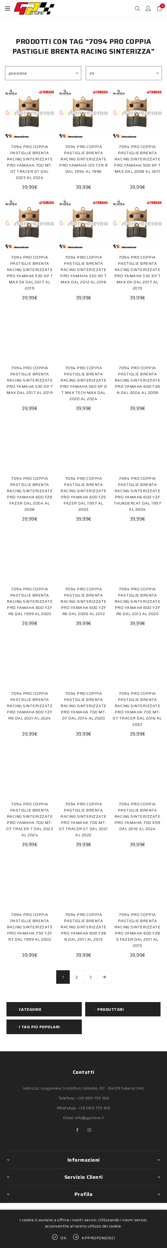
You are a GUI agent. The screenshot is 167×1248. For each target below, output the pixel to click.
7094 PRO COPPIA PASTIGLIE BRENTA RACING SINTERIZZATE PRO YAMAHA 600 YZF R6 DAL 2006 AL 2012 (83, 601)
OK (63, 1238)
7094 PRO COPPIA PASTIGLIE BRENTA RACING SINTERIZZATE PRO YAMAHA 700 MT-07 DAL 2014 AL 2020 (83, 705)
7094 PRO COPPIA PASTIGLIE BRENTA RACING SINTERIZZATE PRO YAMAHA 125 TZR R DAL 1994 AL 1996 (83, 159)
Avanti (104, 977)
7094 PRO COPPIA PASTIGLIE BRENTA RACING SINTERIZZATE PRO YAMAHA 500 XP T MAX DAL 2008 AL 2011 (137, 159)
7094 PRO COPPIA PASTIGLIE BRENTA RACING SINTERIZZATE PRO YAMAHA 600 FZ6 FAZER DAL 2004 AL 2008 (30, 493)
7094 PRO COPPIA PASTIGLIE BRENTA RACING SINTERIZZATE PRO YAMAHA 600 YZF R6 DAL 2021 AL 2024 (30, 705)
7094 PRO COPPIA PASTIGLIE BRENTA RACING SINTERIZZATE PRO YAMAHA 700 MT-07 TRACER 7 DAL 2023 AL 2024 (29, 819)
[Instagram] (89, 1130)
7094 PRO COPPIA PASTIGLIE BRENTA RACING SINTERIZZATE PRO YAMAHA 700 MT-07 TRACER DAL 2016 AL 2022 (137, 708)
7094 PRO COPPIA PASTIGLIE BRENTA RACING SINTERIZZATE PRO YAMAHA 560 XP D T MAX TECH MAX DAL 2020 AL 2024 (83, 383)
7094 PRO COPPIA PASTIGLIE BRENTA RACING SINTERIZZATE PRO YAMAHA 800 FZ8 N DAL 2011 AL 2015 (83, 926)
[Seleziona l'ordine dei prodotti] (43, 73)
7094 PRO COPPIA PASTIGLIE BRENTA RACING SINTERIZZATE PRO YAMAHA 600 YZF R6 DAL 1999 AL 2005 (30, 601)
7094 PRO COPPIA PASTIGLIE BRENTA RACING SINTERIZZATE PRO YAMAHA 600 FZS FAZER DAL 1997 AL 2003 (83, 493)
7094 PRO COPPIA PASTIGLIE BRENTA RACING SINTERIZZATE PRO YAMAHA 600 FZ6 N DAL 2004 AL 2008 (137, 380)
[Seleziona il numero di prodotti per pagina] (124, 73)
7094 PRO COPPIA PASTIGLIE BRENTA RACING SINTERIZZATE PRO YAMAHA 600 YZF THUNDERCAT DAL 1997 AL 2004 (137, 493)
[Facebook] (77, 1130)
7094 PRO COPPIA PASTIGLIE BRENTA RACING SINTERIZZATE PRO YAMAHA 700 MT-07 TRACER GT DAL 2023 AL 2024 (30, 162)
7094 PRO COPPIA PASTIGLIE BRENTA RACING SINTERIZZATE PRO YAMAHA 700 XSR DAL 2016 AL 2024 (137, 816)
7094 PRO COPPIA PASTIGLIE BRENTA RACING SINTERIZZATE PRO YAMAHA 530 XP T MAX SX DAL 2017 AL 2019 (29, 272)
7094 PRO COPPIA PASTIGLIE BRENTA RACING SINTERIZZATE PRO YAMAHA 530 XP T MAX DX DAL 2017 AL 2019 (137, 272)
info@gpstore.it (89, 1118)
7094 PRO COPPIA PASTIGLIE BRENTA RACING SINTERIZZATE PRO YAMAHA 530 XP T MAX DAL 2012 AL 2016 (83, 269)
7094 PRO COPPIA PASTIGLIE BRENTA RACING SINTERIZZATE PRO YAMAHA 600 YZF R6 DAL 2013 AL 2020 (137, 601)
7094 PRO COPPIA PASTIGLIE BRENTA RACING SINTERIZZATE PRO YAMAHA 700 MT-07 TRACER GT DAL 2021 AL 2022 (83, 819)
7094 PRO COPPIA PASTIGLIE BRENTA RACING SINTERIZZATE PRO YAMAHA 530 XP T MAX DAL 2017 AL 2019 (29, 380)
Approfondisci (98, 1238)
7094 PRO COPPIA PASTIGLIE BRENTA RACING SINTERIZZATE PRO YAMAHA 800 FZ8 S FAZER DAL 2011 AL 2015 (137, 930)
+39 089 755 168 (93, 1098)
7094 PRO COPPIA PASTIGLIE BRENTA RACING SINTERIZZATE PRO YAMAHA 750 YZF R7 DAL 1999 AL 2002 (30, 926)
